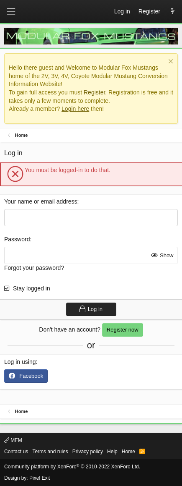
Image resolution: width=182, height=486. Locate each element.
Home (128, 452)
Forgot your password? (34, 267)
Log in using (20, 361)
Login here (75, 108)
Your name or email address (40, 201)
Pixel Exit (39, 478)
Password (17, 239)
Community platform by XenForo (72, 467)
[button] (11, 11)
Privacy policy (87, 452)
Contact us (16, 452)
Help (112, 452)
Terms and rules (50, 452)
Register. (95, 92)
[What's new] (172, 12)
